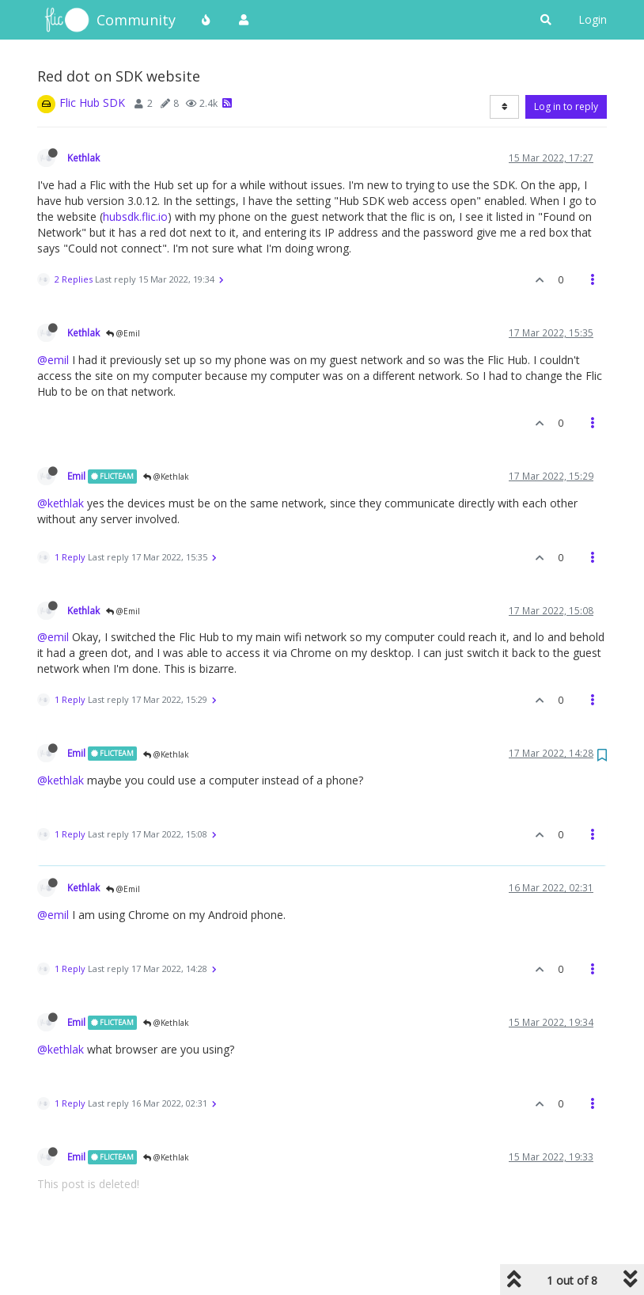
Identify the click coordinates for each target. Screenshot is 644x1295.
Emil (76, 475)
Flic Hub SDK (92, 102)
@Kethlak (166, 476)
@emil (53, 359)
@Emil (123, 333)
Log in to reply (566, 106)
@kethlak (60, 503)
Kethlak (83, 157)
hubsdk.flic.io (135, 216)
